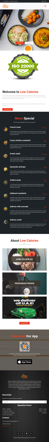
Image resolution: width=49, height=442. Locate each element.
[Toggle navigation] (45, 6)
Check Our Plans (7, 109)
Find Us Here (5, 426)
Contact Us (29, 43)
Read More (19, 43)
